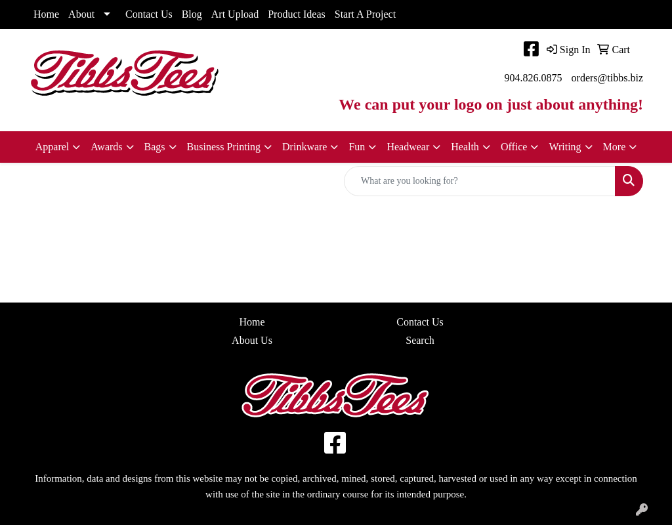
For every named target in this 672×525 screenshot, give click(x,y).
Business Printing (224, 146)
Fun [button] (356, 146)
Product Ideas (297, 14)
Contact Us (149, 14)
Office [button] (514, 146)
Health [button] (465, 146)
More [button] (614, 146)
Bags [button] (154, 146)
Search (420, 340)
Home (46, 14)
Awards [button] (106, 146)
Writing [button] (565, 146)
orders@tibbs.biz (607, 77)
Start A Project (365, 14)
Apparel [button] (52, 146)
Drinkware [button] (304, 146)
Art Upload (235, 14)
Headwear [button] (408, 146)
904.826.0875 (533, 77)
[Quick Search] (480, 181)
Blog (192, 14)
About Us (252, 340)
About (81, 14)
